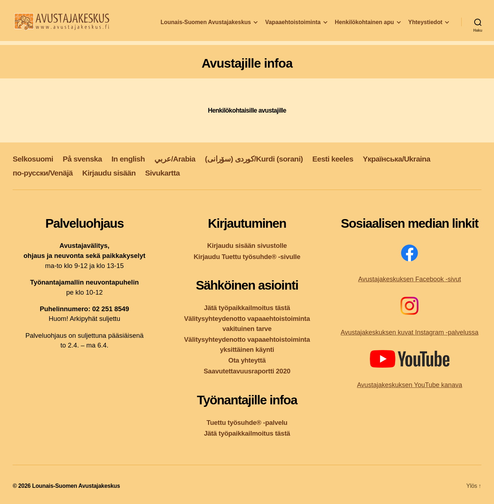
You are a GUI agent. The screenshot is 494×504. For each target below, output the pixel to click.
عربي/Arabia (174, 159)
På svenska (82, 159)
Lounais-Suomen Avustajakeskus (254, 21)
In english (128, 159)
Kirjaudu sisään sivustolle (247, 245)
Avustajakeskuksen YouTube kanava (409, 385)
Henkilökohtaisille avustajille (247, 110)
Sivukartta (162, 173)
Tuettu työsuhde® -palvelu (247, 422)
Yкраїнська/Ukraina (396, 159)
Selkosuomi (33, 159)
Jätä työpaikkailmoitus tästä (247, 308)
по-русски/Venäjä (43, 173)
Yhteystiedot (425, 31)
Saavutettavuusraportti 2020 (247, 371)
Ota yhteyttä (247, 360)
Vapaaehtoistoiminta (341, 21)
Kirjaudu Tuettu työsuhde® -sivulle (247, 256)
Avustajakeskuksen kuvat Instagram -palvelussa (410, 332)
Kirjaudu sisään (109, 173)
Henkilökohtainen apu (412, 21)
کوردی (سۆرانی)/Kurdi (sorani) (254, 159)
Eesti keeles (332, 159)
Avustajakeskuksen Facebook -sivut (409, 279)
